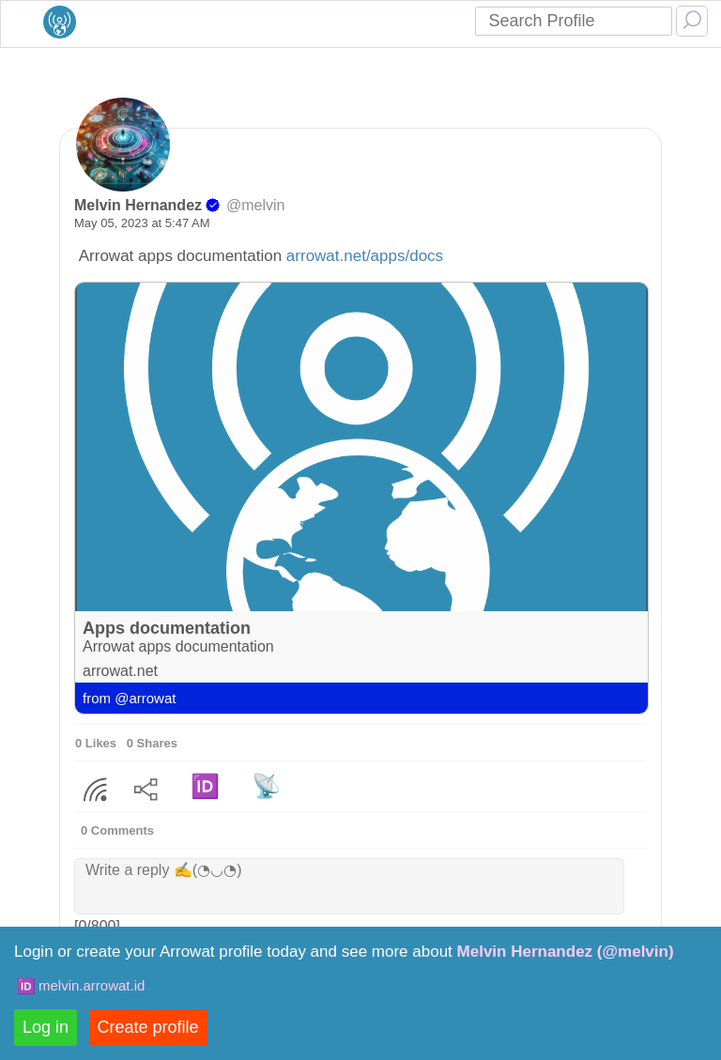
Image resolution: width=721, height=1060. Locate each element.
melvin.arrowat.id (91, 985)
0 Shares (152, 743)
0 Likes (95, 743)
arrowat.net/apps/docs (364, 256)
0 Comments (117, 830)
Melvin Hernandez (138, 205)
